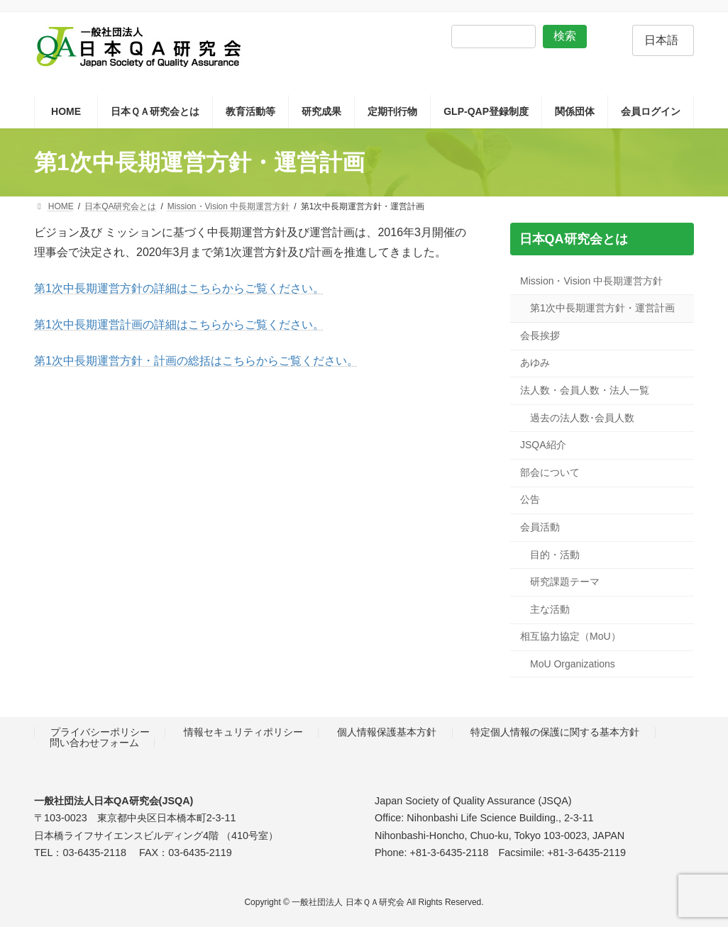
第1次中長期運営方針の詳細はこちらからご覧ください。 (179, 288)
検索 (564, 36)
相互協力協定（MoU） (570, 637)
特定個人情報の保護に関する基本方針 (554, 732)
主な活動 (550, 609)
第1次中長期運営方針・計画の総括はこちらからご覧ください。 (196, 361)
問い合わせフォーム (94, 742)
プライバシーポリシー (100, 732)
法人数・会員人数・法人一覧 (584, 390)
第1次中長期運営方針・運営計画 (602, 308)
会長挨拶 (540, 335)
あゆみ (535, 363)
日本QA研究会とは (573, 239)
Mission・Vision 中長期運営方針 (591, 281)
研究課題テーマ (565, 582)
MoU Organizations (572, 664)
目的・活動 (555, 554)
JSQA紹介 (543, 445)
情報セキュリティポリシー (243, 732)
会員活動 (540, 527)
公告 (530, 500)
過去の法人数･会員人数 (582, 417)
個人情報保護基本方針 (386, 732)
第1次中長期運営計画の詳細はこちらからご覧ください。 (179, 324)
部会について (550, 472)
